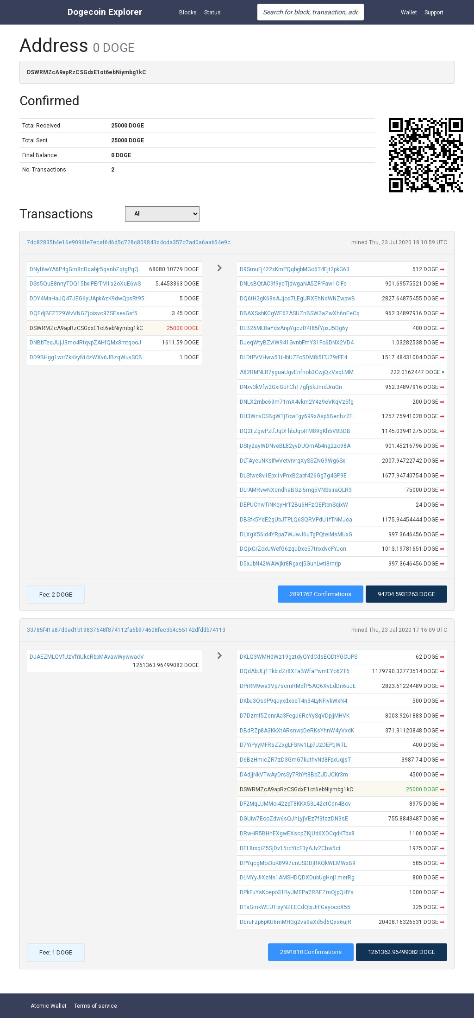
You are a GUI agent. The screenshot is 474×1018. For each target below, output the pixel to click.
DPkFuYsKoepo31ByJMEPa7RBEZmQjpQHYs (297, 892)
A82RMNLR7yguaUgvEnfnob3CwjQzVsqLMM (297, 372)
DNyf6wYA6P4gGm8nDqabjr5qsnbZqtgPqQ (84, 269)
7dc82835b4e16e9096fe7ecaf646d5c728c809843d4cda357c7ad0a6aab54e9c (129, 242)
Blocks (188, 12)
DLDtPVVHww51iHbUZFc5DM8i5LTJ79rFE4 (293, 357)
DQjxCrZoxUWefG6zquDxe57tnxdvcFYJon (293, 549)
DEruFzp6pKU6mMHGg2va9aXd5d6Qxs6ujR (295, 922)
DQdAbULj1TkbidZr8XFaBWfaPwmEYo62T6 (294, 671)
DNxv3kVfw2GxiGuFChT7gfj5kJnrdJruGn (291, 387)
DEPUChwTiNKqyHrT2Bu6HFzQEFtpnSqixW (294, 505)
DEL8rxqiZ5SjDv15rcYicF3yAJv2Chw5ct (290, 848)
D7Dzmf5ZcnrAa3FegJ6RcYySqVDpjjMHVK (294, 716)
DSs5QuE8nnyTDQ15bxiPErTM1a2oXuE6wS (85, 283)
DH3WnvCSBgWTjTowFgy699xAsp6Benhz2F (296, 416)
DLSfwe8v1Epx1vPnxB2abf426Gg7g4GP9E (293, 475)
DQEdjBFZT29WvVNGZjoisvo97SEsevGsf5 (83, 313)
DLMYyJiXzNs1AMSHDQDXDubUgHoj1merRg (297, 877)
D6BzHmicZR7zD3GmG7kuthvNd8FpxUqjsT (295, 760)
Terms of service (95, 1006)
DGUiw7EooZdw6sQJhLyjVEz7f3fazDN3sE (294, 818)
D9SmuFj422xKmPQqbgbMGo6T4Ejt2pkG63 (294, 269)
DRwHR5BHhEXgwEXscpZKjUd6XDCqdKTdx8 (297, 833)
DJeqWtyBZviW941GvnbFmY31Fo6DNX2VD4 (297, 342)
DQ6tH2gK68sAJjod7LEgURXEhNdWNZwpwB (297, 298)
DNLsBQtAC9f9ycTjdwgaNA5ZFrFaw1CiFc (293, 283)
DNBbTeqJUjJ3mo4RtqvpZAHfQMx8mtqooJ (85, 342)
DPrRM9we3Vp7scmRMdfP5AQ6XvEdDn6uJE (298, 686)
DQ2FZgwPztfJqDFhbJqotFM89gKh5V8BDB (295, 431)
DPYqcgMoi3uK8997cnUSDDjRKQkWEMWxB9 (298, 863)
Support (433, 12)
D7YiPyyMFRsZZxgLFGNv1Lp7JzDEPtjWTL (293, 745)
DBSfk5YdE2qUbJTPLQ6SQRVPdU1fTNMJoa (296, 519)
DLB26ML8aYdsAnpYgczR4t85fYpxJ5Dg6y (294, 328)
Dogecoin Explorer (105, 11)
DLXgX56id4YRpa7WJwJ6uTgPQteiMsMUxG (296, 534)
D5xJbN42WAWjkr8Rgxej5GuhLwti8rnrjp (290, 563)
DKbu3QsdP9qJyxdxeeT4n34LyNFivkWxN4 (293, 701)
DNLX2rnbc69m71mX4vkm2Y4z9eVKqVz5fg (297, 402)
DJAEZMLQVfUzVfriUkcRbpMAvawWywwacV (87, 657)
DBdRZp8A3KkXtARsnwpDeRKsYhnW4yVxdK (297, 730)
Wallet (409, 12)
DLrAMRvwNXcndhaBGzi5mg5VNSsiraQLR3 (296, 490)
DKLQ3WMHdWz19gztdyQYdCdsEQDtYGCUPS (298, 657)
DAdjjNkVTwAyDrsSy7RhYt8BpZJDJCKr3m (294, 774)
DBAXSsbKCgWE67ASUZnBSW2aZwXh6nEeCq (300, 313)
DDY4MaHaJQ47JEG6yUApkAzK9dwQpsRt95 (87, 298)
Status (212, 12)
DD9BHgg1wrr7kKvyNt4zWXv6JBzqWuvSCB (86, 357)
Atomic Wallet (49, 1006)
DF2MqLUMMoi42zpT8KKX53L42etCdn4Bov (295, 804)
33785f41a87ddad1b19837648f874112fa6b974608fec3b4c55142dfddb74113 (126, 630)
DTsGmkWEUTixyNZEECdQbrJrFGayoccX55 (295, 907)
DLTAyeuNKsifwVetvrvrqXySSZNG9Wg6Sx (292, 461)
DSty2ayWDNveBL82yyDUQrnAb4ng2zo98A (295, 446)
